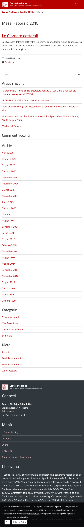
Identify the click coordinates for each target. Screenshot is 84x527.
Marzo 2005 (8, 294)
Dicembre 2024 (9, 177)
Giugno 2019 (8, 239)
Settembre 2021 (10, 227)
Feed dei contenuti (11, 358)
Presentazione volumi (13, 329)
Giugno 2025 (8, 165)
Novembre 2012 (10, 276)
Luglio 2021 (8, 233)
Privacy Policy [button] (19, 522)
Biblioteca (7, 451)
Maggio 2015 (8, 257)
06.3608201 (12, 411)
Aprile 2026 (8, 153)
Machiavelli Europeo (12, 126)
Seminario (9, 62)
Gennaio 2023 (9, 208)
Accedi (5, 352)
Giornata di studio (11, 317)
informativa (33, 513)
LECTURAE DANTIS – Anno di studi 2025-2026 (25, 100)
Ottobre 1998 (9, 300)
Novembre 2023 (10, 196)
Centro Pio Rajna (18, 3)
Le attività (7, 438)
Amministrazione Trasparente (16, 457)
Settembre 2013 (10, 270)
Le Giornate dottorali (20, 36)
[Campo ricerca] (39, 74)
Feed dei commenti (11, 364)
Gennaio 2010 (9, 288)
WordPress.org (9, 370)
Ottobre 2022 (9, 214)
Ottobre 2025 (9, 159)
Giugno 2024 (8, 190)
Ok (7, 522)
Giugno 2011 (8, 282)
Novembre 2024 (10, 183)
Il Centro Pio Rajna (11, 432)
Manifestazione (10, 323)
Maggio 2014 (8, 264)
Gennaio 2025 (9, 171)
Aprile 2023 (8, 202)
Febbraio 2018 (9, 245)
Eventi (5, 444)
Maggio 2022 (8, 220)
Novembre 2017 (10, 251)
